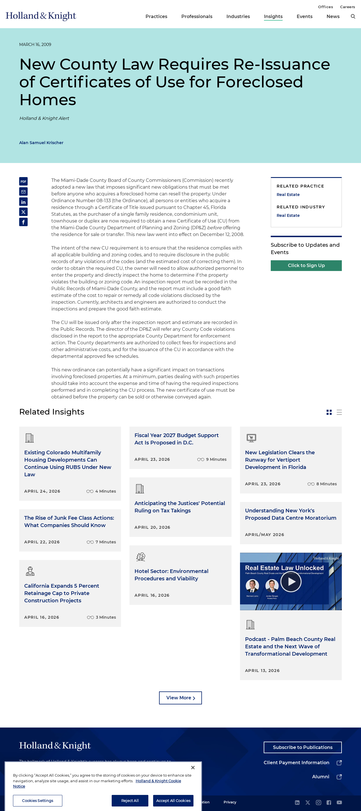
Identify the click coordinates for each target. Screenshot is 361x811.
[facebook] (329, 803)
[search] (353, 16)
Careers (347, 7)
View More (178, 697)
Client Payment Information (296, 762)
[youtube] (339, 803)
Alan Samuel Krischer (41, 142)
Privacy (230, 802)
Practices (156, 16)
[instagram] (318, 803)
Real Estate (288, 194)
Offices (325, 7)
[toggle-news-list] (339, 412)
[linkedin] (297, 803)
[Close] (193, 774)
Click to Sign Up (306, 265)
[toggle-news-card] (329, 412)
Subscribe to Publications (303, 747)
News (333, 16)
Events (304, 16)
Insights (273, 16)
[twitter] (307, 803)
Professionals (196, 16)
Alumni (320, 776)
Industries (238, 16)
